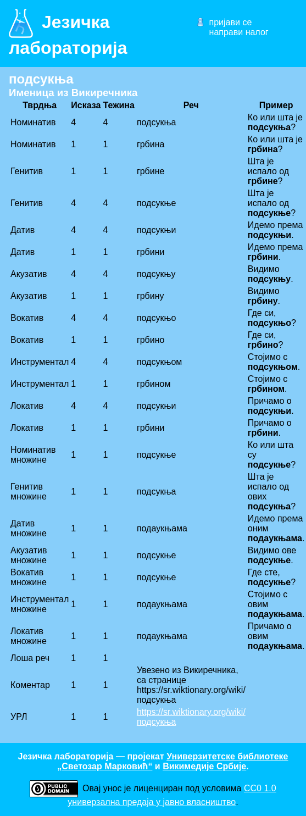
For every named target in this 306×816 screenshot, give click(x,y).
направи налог (239, 32)
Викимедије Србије (204, 766)
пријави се (230, 22)
